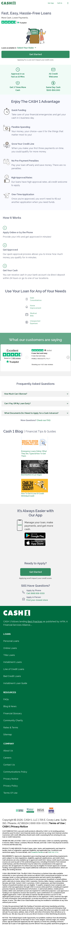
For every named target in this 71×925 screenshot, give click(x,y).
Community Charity (13, 720)
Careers (7, 757)
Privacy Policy (10, 785)
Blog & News (9, 706)
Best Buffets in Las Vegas (31, 475)
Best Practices (35, 621)
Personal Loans (11, 641)
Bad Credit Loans (12, 676)
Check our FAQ (43, 420)
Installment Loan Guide (15, 683)
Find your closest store (37, 600)
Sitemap (7, 734)
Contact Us (9, 764)
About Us (8, 750)
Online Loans (10, 648)
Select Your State (26, 48)
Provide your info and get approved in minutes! (27, 236)
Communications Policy (15, 772)
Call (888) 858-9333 (35, 593)
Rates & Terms (10, 727)
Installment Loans (12, 662)
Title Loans (9, 655)
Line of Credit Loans (13, 669)
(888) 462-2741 (53, 852)
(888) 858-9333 (38, 823)
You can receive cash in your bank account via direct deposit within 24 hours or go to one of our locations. (34, 276)
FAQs (6, 699)
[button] (35, 394)
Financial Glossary (12, 713)
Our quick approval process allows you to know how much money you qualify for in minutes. (33, 256)
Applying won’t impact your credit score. (35, 578)
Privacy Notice (10, 778)
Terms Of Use (10, 793)
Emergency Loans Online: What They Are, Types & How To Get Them (34, 453)
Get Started (35, 572)
